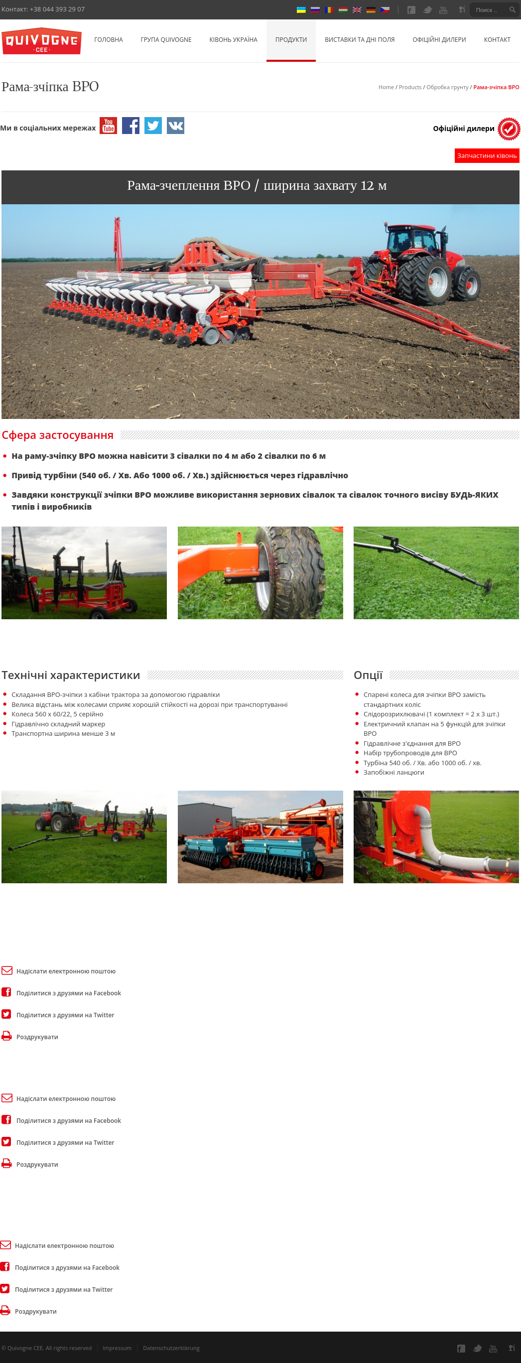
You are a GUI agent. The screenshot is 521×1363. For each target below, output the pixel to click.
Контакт (497, 39)
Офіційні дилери (439, 39)
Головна (108, 39)
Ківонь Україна (234, 39)
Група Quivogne (165, 39)
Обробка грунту (447, 87)
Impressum (117, 1348)
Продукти (291, 39)
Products (410, 87)
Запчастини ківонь (487, 155)
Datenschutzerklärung (171, 1348)
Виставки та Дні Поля (359, 39)
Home (386, 87)
